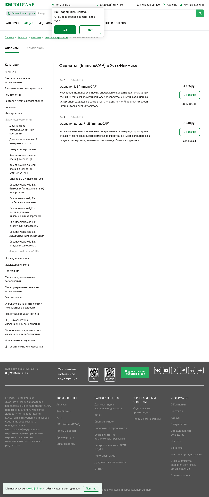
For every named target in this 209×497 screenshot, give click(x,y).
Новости (176, 441)
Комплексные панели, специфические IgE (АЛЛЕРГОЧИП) (22, 168)
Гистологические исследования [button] (24, 101)
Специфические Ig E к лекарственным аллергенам (26, 233)
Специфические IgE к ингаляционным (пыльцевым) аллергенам (25, 212)
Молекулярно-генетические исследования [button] (22, 289)
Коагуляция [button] (12, 270)
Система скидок (104, 421)
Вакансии (177, 447)
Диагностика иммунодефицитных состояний (21, 129)
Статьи (99, 468)
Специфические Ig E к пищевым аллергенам (22, 243)
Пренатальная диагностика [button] (22, 313)
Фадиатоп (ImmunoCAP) (24, 251)
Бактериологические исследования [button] (17, 80)
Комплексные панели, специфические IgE (22, 157)
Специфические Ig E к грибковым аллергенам (24, 200)
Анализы (12, 23)
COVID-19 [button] (10, 72)
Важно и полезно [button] (113, 23)
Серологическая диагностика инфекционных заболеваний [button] (23, 332)
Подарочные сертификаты (111, 428)
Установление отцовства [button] (20, 340)
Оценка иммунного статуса (26, 178)
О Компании (178, 404)
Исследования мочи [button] (17, 264)
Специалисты (179, 424)
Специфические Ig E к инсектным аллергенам (23, 223)
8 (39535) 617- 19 (111, 4)
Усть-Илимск (63, 4)
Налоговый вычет (105, 455)
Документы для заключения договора (108, 406)
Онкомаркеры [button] (13, 297)
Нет (90, 29)
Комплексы (35, 48)
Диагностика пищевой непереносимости (23, 141)
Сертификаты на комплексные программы (110, 436)
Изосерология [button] (13, 113)
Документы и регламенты (110, 462)
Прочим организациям (147, 419)
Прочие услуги (65, 437)
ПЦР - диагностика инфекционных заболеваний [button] (22, 322)
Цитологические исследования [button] (24, 346)
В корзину (190, 94)
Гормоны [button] (10, 107)
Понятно (91, 488)
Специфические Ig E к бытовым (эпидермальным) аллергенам (26, 188)
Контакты (177, 411)
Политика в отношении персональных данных (123, 489)
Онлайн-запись (65, 443)
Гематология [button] (13, 94)
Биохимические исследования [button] (23, 88)
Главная (9, 37)
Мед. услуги (47, 23)
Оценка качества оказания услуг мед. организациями (183, 464)
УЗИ (59, 417)
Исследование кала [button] (17, 258)
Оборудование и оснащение (181, 432)
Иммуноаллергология (56, 37)
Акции (28, 23)
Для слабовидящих (148, 4)
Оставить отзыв (181, 475)
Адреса (175, 417)
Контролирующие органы (186, 454)
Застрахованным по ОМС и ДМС (110, 447)
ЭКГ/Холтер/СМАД (68, 424)
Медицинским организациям (141, 410)
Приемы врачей (66, 430)
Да (65, 29)
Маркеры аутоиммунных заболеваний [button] (20, 279)
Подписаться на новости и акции (135, 372)
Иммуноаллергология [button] (18, 119)
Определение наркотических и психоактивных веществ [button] (23, 305)
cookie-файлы (33, 488)
